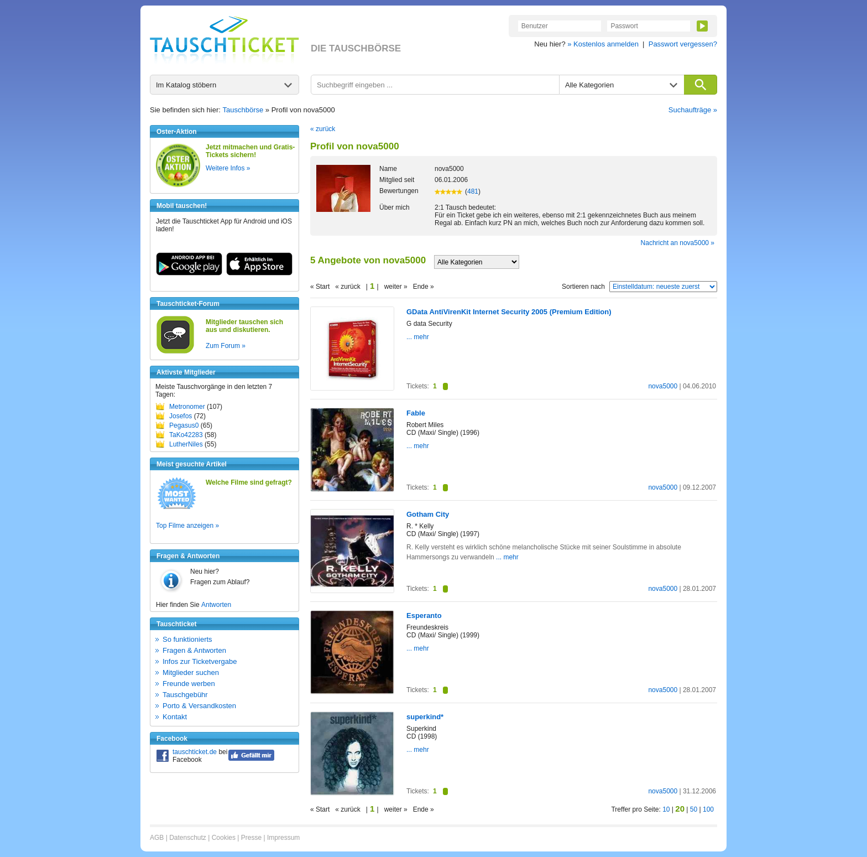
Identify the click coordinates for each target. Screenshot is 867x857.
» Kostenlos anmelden (603, 44)
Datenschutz (187, 838)
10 (666, 809)
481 (472, 191)
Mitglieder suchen (191, 672)
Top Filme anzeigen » (187, 525)
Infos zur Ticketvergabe (200, 661)
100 (708, 809)
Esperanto (424, 615)
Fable (415, 413)
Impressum (283, 838)
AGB (157, 838)
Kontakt (175, 717)
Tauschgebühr (185, 694)
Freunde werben (189, 683)
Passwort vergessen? (683, 44)
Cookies (224, 838)
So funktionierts (187, 639)
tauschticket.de (195, 752)
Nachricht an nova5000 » (677, 243)
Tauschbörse (243, 110)
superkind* (424, 717)
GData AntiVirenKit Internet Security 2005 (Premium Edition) (509, 312)
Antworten (216, 605)
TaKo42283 (186, 435)
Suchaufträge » (692, 110)
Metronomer (187, 407)
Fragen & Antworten (194, 650)
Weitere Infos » (228, 168)
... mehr (417, 337)
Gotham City (427, 514)
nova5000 (662, 386)
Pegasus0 (184, 425)
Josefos (180, 416)
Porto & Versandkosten (199, 706)
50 (693, 809)
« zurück (322, 129)
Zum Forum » (226, 346)
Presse (251, 838)
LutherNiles (186, 444)
